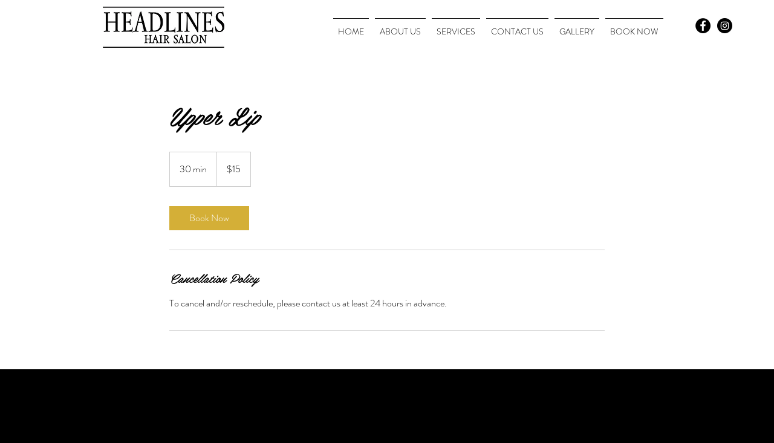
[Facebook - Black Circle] (703, 25)
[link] (209, 218)
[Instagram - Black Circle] (724, 25)
